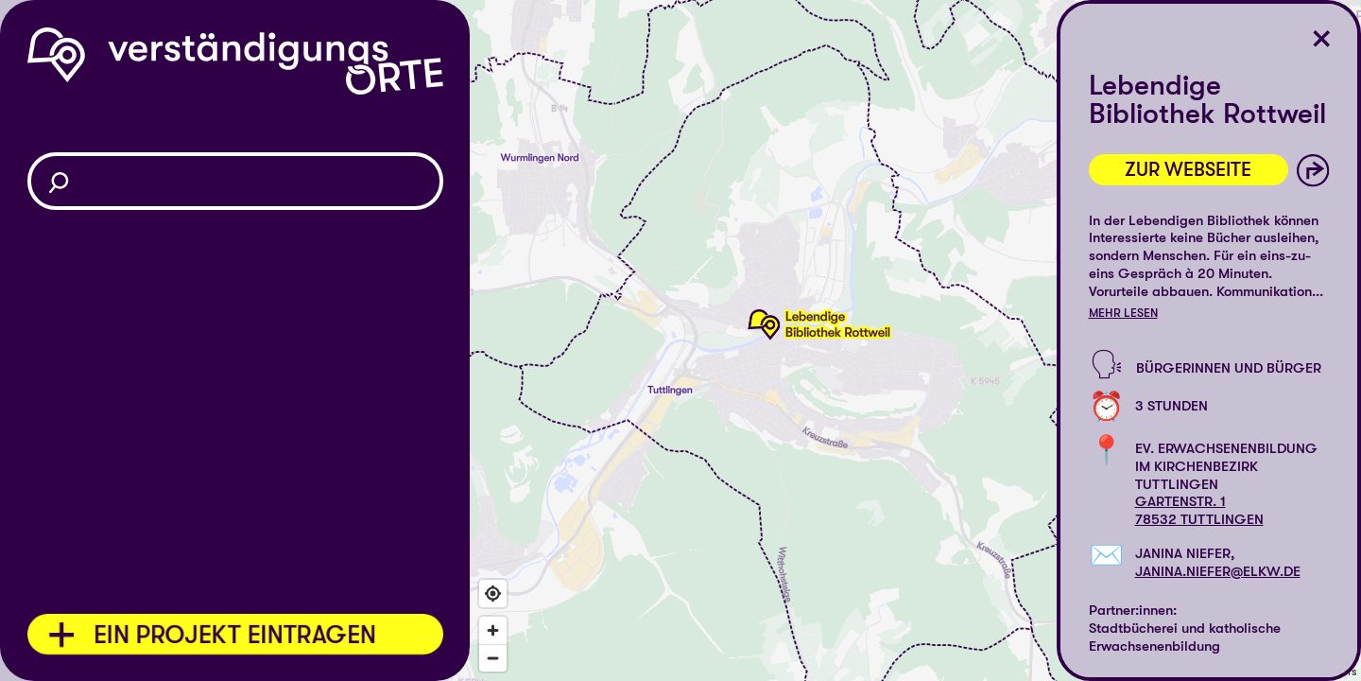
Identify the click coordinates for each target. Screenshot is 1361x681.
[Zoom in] (493, 630)
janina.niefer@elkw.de (1218, 571)
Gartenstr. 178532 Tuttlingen (1199, 510)
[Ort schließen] (1321, 39)
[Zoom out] (493, 658)
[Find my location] (493, 593)
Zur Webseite (1188, 170)
